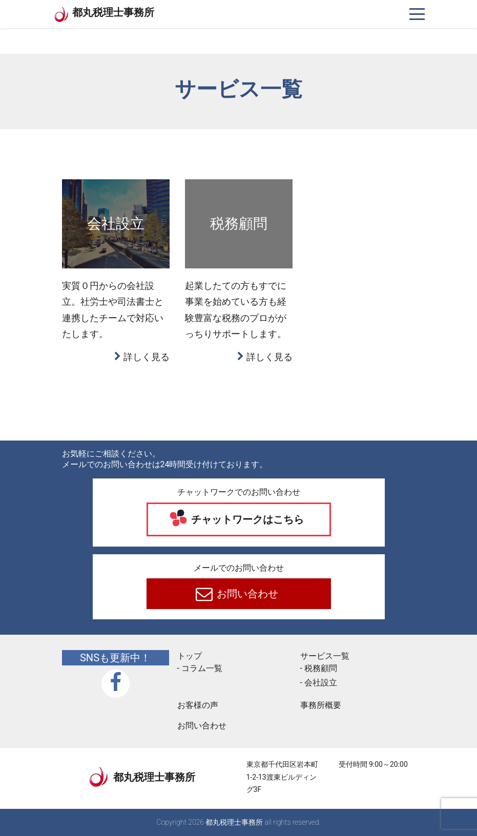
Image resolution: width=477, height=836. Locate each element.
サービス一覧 (324, 656)
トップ (189, 656)
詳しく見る (146, 356)
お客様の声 (197, 705)
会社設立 (320, 682)
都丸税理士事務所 (113, 12)
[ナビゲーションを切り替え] (417, 14)
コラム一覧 (201, 668)
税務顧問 (320, 668)
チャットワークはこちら (246, 519)
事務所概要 (320, 705)
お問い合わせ (246, 594)
